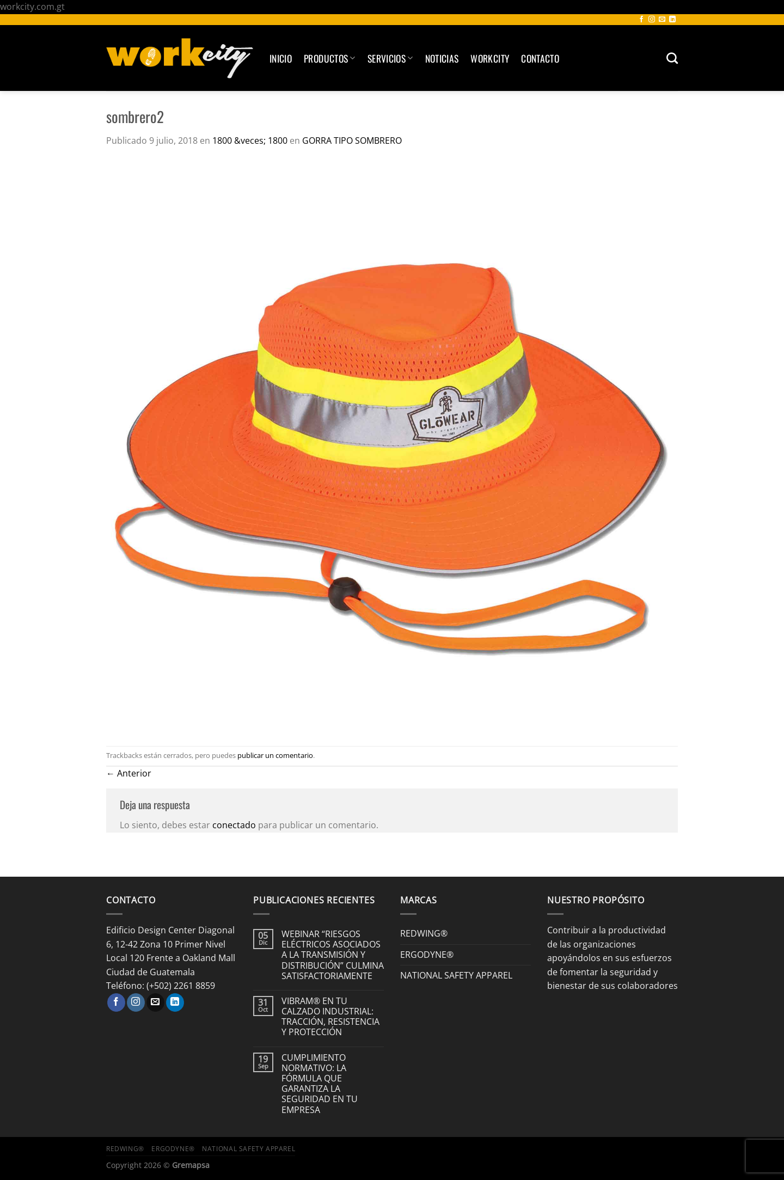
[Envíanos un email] (662, 19)
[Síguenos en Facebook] (641, 19)
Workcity (489, 58)
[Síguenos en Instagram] (651, 19)
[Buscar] (672, 58)
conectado (234, 825)
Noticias (442, 58)
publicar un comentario (275, 755)
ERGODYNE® (427, 955)
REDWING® (424, 933)
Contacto (540, 58)
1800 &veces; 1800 (249, 140)
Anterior (128, 773)
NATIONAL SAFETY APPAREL (456, 975)
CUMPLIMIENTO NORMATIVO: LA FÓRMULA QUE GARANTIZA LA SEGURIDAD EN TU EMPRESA (319, 1084)
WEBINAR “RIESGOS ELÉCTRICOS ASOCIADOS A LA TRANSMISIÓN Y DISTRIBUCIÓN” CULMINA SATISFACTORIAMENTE (332, 955)
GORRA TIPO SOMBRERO (352, 140)
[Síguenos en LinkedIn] (672, 19)
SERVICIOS (390, 58)
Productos (330, 58)
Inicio (281, 58)
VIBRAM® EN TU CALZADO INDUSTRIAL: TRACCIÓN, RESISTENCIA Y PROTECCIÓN (330, 1017)
